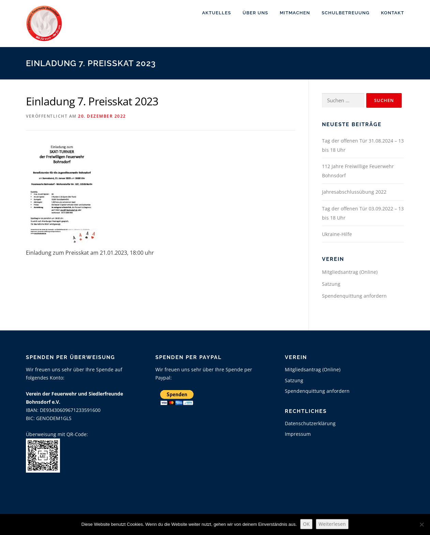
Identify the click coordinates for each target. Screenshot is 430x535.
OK (306, 524)
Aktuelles (216, 12)
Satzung (331, 284)
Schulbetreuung (345, 12)
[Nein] (421, 524)
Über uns (255, 12)
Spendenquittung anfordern (354, 296)
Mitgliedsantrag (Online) (350, 272)
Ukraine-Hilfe (337, 234)
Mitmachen (295, 12)
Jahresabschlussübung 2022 (354, 192)
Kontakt (392, 12)
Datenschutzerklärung (310, 423)
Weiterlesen (332, 524)
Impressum (298, 434)
